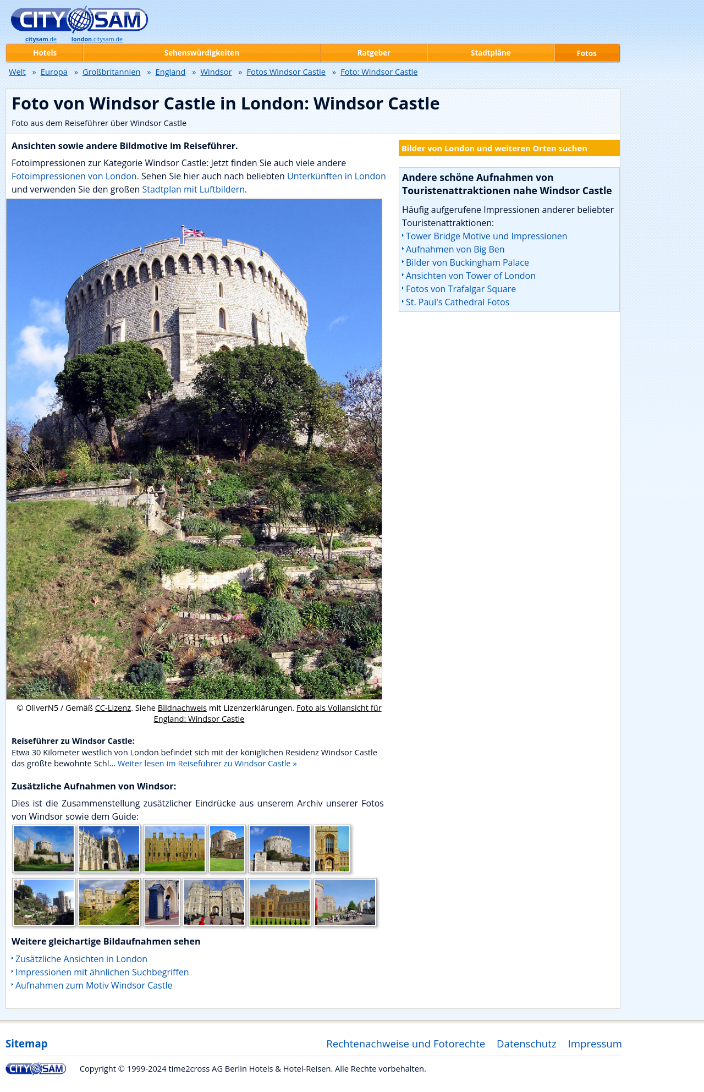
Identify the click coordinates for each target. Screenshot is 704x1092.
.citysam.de (97, 39)
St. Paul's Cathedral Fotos (457, 302)
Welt (17, 71)
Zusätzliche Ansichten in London (81, 959)
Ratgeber (374, 53)
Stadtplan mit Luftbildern (193, 189)
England (171, 71)
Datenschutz (527, 1043)
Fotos (587, 53)
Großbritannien (111, 71)
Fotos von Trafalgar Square (461, 289)
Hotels (45, 53)
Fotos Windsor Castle (286, 71)
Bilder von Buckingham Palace (467, 262)
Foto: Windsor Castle (378, 71)
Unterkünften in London (336, 176)
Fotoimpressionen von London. (75, 176)
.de (41, 39)
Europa (54, 71)
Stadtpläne (491, 53)
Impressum (595, 1043)
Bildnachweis (182, 707)
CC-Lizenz (113, 707)
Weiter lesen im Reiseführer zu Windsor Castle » (207, 763)
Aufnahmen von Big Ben (455, 249)
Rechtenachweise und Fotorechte (405, 1043)
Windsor (216, 71)
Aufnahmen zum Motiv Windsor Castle (93, 985)
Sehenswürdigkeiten (201, 53)
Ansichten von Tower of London (471, 276)
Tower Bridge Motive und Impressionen (487, 236)
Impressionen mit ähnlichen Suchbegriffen (102, 972)
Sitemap (26, 1043)
